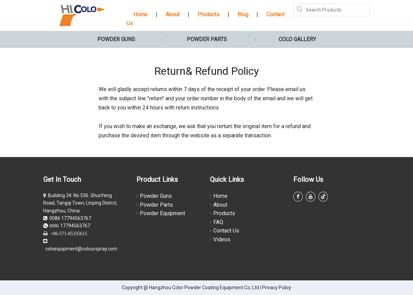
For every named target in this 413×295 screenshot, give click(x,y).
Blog (242, 14)
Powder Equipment (162, 213)
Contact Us (226, 230)
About (173, 14)
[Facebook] (298, 197)
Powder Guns (156, 196)
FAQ (218, 222)
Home (140, 14)
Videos (221, 239)
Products (208, 14)
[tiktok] (323, 197)
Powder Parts (156, 205)
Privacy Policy (276, 287)
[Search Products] (337, 10)
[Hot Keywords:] (300, 10)
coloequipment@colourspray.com (81, 248)
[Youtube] (310, 197)
